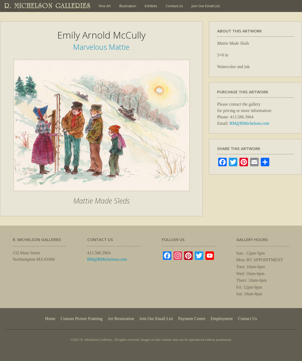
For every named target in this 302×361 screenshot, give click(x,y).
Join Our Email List (206, 5)
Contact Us (174, 5)
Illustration (127, 5)
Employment (222, 318)
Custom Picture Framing (81, 318)
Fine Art (105, 5)
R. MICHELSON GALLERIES (47, 5)
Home (50, 318)
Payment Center (192, 318)
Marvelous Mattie (101, 47)
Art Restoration (121, 318)
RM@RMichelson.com (249, 123)
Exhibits (151, 5)
